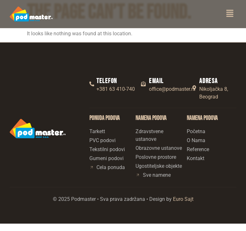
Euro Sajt (183, 199)
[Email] (143, 83)
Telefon (106, 81)
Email (156, 81)
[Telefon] (91, 83)
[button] (230, 14)
